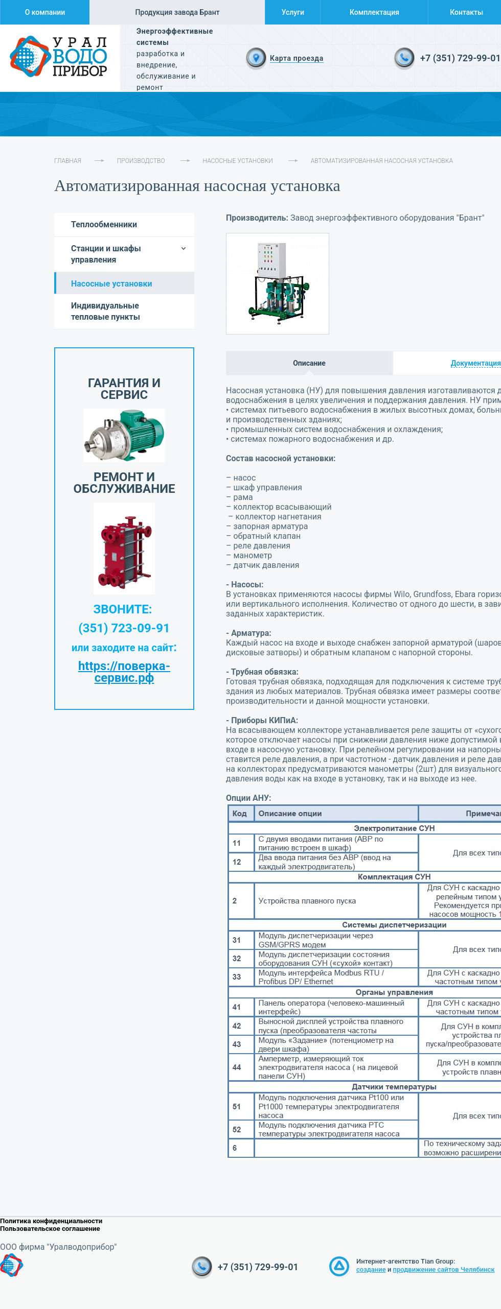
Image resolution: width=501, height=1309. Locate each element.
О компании (45, 12)
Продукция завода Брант (177, 12)
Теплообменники (104, 224)
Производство (141, 160)
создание (371, 1269)
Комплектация (374, 12)
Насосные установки (238, 160)
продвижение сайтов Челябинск (444, 1269)
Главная (67, 160)
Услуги (293, 12)
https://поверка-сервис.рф (124, 672)
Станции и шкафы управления (106, 254)
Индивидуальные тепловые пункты (105, 311)
